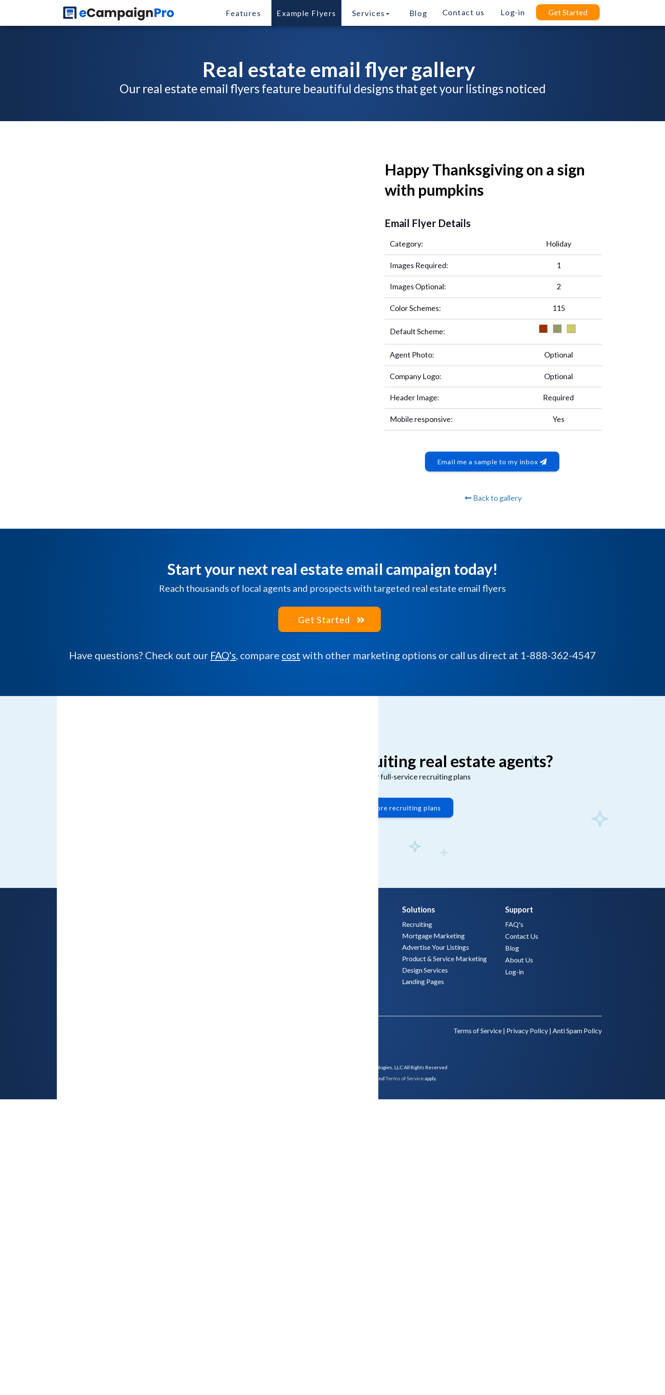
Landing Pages (423, 980)
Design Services (425, 969)
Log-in (514, 970)
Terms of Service (477, 1029)
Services (370, 13)
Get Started (567, 12)
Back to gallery (493, 497)
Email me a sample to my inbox (492, 462)
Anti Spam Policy (577, 1029)
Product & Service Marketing (444, 957)
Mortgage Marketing (433, 934)
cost (291, 655)
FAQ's (223, 655)
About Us (519, 958)
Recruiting (417, 923)
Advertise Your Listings (435, 946)
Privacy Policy (527, 1029)
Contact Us (521, 935)
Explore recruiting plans (401, 809)
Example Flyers (306, 13)
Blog (418, 13)
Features (243, 13)
